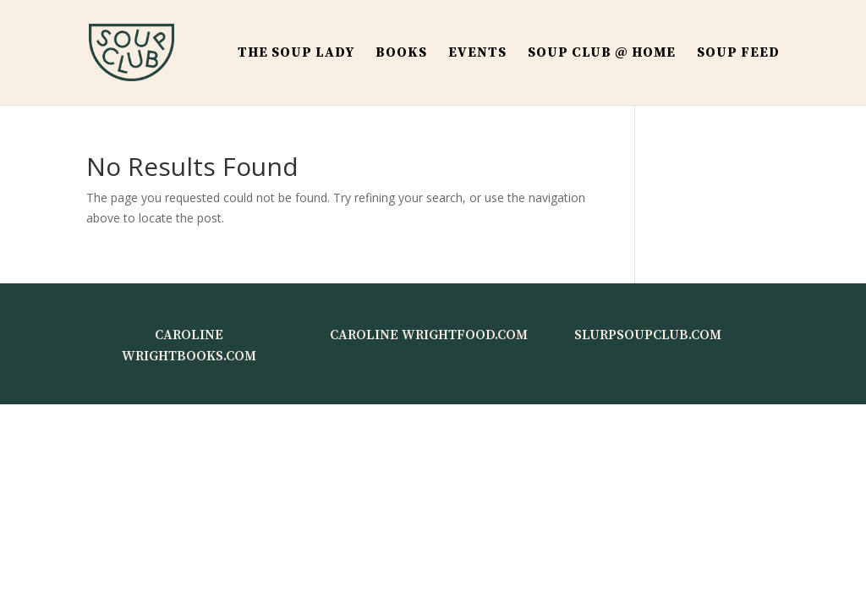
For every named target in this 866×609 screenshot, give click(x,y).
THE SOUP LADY (296, 54)
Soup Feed (738, 54)
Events (477, 54)
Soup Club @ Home (602, 54)
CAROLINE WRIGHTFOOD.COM (429, 334)
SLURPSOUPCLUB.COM (647, 334)
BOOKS (401, 54)
